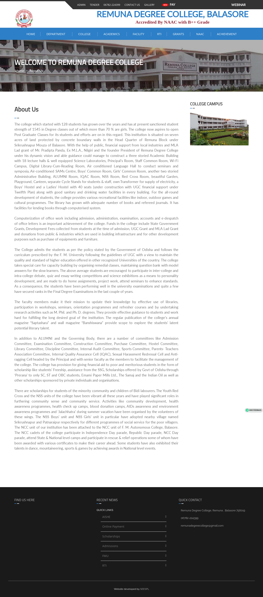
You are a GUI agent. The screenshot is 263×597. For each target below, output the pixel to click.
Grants (179, 34)
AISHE (106, 517)
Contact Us (131, 5)
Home (31, 34)
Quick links (105, 510)
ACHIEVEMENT (227, 34)
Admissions (110, 546)
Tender (94, 5)
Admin (80, 5)
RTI (159, 34)
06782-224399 (111, 5)
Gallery (149, 5)
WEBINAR (238, 5)
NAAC (201, 34)
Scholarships (111, 536)
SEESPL (144, 589)
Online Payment (113, 526)
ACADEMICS (112, 34)
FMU (105, 556)
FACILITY (139, 34)
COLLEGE (85, 34)
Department (56, 34)
